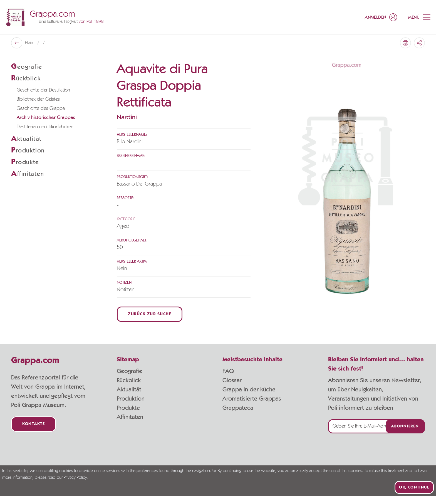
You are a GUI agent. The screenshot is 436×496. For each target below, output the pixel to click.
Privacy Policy (75, 477)
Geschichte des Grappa (41, 108)
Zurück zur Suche (149, 314)
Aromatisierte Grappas (251, 399)
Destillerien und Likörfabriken (45, 126)
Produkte (128, 408)
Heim (30, 43)
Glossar (232, 380)
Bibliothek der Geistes (38, 99)
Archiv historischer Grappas (46, 117)
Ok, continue (414, 487)
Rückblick (129, 380)
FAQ (228, 371)
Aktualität (129, 389)
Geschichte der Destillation (43, 90)
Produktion (131, 399)
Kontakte (33, 424)
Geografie (129, 371)
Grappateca (237, 408)
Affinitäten (130, 417)
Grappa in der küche (249, 389)
